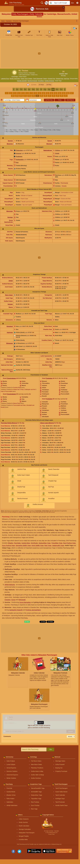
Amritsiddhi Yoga (36, 792)
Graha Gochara (36, 778)
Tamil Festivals (60, 802)
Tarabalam (49, 378)
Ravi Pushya (35, 802)
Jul (41, 89)
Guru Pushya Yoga (8, 545)
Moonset (49, 144)
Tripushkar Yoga (56, 543)
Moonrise (10, 144)
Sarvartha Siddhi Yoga (23, 545)
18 (13, 96)
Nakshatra (10, 802)
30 (61, 96)
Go (51, 749)
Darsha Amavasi (32, 80)
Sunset (50, 140)
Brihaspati (22, 600)
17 (72, 93)
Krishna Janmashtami (33, 610)
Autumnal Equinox (12, 775)
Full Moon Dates (36, 761)
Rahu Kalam (9, 295)
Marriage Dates (60, 761)
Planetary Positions (37, 768)
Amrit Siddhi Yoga (37, 545)
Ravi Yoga (47, 545)
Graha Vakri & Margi (37, 775)
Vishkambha (20, 159)
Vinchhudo (34, 543)
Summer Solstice (12, 771)
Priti (17, 162)
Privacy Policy (51, 834)
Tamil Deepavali (37, 78)
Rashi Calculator (24, 826)
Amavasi (18, 153)
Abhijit (11, 280)
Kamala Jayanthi (22, 80)
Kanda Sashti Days (61, 805)
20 (21, 96)
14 (59, 93)
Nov (57, 89)
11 (47, 93)
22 (29, 96)
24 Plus (48, 84)
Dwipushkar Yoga (44, 543)
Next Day (70, 100)
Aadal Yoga (58, 80)
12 (51, 93)
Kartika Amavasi (49, 80)
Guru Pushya (35, 805)
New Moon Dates (36, 764)
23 (33, 96)
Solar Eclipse (11, 761)
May (33, 89)
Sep (49, 89)
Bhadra (10, 543)
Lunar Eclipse (11, 764)
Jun (37, 89)
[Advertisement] (40, 53)
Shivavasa (9, 343)
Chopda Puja (51, 78)
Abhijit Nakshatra (12, 805)
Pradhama (19, 156)
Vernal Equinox (11, 768)
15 (64, 93)
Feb (21, 89)
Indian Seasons (24, 819)
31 (66, 96)
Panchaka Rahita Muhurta (9, 423)
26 (45, 96)
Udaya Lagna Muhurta (47, 423)
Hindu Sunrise (23, 822)
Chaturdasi (19, 150)
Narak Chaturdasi (15, 78)
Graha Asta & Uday (37, 771)
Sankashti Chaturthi (16, 610)
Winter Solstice (11, 778)
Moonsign (10, 211)
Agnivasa (10, 332)
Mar (25, 89)
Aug (45, 89)
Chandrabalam (11, 378)
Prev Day (49, 100)
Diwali (45, 78)
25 (41, 96)
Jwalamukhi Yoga (58, 545)
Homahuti (10, 326)
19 (17, 96)
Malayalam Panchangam (27, 832)
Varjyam (10, 304)
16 (68, 93)
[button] (59, 3)
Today (59, 100)
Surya (13, 600)
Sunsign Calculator (25, 829)
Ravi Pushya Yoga (69, 543)
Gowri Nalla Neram (61, 792)
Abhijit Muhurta (10, 584)
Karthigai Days (60, 798)
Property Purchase (61, 771)
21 (25, 96)
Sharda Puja (59, 78)
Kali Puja (66, 78)
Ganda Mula (25, 543)
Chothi (57, 153)
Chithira (57, 150)
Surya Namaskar (25, 602)
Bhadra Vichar (11, 795)
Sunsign (10, 217)
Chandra (7, 600)
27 (49, 96)
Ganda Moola (11, 792)
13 (55, 93)
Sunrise (10, 140)
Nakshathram (48, 150)
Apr (29, 89)
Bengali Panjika (24, 836)
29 (57, 96)
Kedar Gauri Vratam (26, 78)
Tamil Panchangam (61, 788)
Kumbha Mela (23, 839)
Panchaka (17, 543)
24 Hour (41, 84)
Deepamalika (74, 78)
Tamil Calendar (60, 795)
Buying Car (58, 768)
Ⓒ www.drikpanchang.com (51, 832)
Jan (17, 89)
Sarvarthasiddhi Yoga (37, 788)
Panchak (9, 788)
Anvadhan (41, 80)
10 (43, 93)
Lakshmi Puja (5, 78)
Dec (61, 89)
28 (53, 96)
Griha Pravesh (60, 764)
